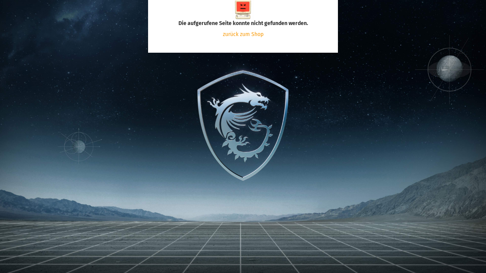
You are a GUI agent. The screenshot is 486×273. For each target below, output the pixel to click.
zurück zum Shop (243, 34)
